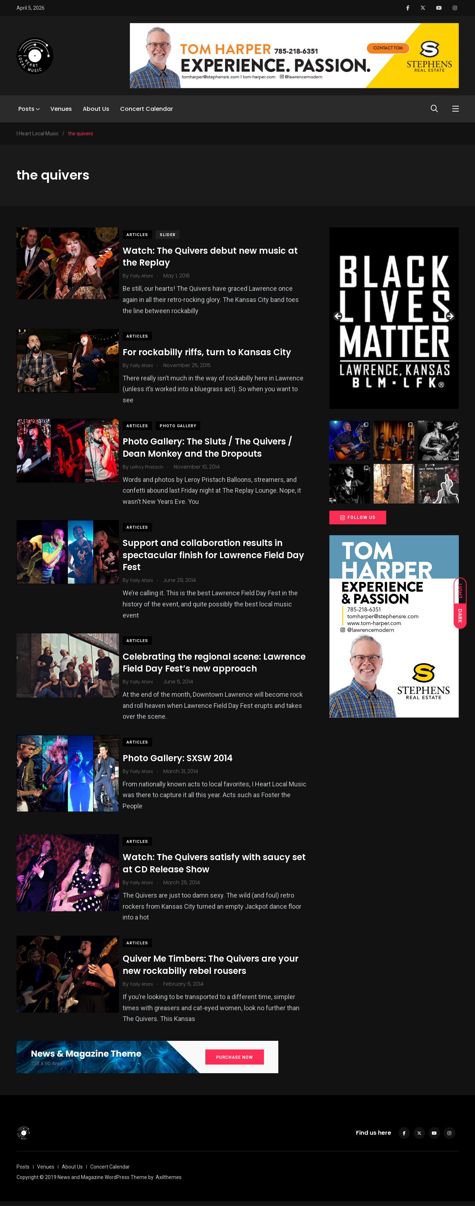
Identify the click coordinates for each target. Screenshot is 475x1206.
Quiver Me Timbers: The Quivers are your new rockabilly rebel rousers (218, 969)
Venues (61, 109)
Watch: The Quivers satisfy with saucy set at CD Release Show (213, 868)
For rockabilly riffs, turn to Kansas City (214, 352)
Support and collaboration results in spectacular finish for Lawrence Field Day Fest (211, 555)
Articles (144, 234)
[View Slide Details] (394, 318)
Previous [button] (338, 316)
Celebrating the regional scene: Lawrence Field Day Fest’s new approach (199, 668)
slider (175, 234)
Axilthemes (169, 1182)
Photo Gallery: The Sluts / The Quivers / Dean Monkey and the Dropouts (215, 447)
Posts (26, 109)
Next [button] (449, 316)
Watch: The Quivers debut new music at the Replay (217, 256)
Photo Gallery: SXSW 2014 (185, 770)
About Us (96, 109)
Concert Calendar (146, 109)
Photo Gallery (185, 426)
